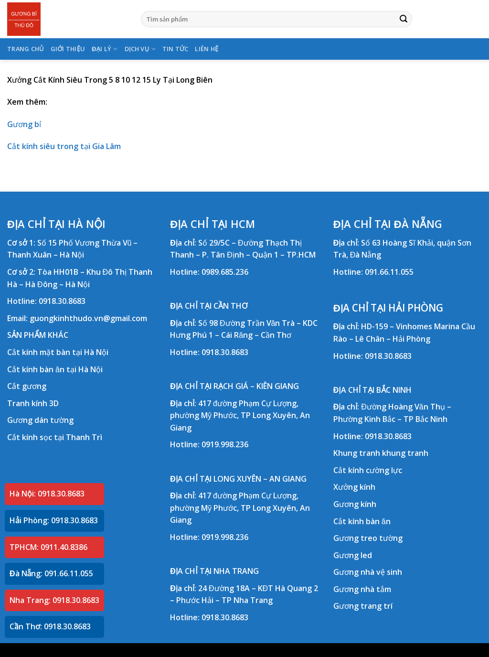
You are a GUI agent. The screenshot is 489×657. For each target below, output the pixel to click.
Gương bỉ (24, 124)
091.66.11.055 (389, 272)
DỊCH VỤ (140, 49)
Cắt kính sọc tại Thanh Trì (54, 437)
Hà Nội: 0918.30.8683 (47, 493)
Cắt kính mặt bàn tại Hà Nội (57, 352)
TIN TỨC (175, 48)
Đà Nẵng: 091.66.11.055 (51, 573)
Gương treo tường (368, 538)
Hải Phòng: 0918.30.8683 (54, 520)
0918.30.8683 (62, 301)
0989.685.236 (225, 272)
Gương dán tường (40, 420)
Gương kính (354, 504)
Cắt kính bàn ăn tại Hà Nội (55, 369)
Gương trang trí (363, 606)
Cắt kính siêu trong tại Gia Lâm (64, 146)
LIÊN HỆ (206, 48)
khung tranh (405, 453)
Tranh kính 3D (33, 403)
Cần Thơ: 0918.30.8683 (50, 626)
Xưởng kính (354, 487)
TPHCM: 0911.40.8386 (48, 547)
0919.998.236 (225, 444)
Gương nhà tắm (362, 589)
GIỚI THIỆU (68, 48)
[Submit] (403, 19)
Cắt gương (26, 386)
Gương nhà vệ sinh (367, 572)
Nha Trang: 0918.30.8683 (54, 600)
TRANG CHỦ (25, 48)
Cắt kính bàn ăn (362, 521)
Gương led (352, 555)
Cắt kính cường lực (367, 470)
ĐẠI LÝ (104, 49)
